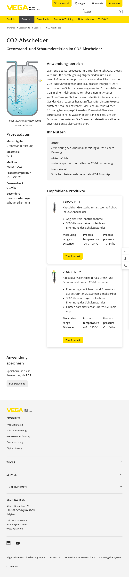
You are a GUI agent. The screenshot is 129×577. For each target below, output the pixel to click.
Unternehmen (86, 19)
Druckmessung (15, 442)
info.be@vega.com (17, 524)
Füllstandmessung (17, 430)
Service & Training (64, 19)
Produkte (12, 19)
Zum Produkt (72, 256)
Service (12, 475)
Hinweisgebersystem (110, 557)
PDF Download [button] (17, 383)
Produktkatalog (15, 424)
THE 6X (103, 19)
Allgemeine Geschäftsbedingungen (26, 557)
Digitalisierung (15, 448)
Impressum (55, 557)
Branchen (27, 19)
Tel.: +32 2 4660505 (17, 520)
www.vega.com (15, 528)
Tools (11, 462)
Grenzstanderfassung (18, 436)
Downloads (43, 19)
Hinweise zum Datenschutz (80, 557)
